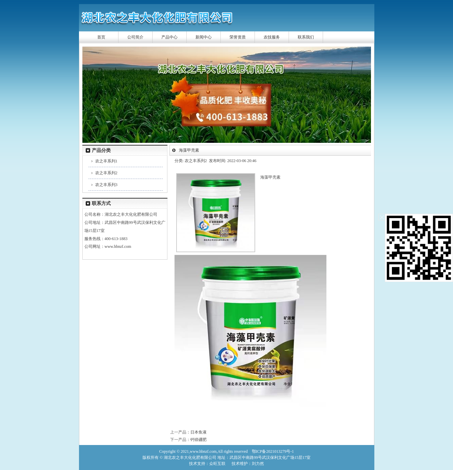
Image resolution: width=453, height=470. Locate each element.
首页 (101, 37)
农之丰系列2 (106, 173)
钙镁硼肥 (198, 439)
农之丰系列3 (106, 184)
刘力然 (258, 463)
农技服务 (272, 37)
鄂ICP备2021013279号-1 (273, 451)
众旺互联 (217, 463)
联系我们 (306, 37)
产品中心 (169, 37)
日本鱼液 (198, 432)
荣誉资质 (238, 37)
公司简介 (135, 37)
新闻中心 (203, 37)
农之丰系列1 (106, 161)
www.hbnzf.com (118, 246)
